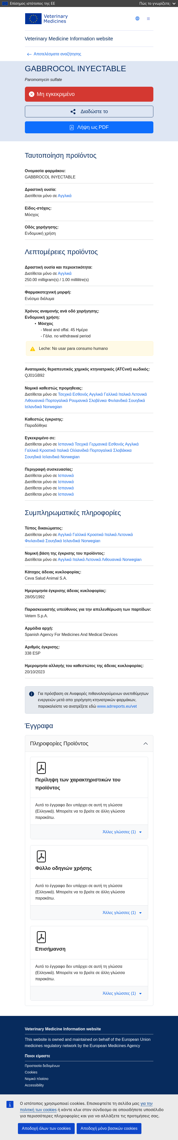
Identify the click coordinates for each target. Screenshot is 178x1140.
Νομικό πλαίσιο (37, 1079)
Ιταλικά (124, 394)
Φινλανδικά (117, 400)
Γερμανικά (98, 444)
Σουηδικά (136, 400)
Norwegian (52, 407)
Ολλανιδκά (79, 450)
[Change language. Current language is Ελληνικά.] (137, 18)
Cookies (31, 1072)
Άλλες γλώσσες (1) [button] (122, 832)
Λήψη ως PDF (89, 127)
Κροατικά (48, 450)
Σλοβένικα (98, 400)
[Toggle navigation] (148, 18)
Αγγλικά (64, 196)
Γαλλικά (111, 394)
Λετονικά (139, 394)
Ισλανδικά (33, 407)
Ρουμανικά (78, 400)
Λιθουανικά (35, 400)
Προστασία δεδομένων (42, 1066)
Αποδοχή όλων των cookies (46, 1128)
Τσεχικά (64, 394)
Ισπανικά (66, 444)
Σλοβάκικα (122, 450)
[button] (89, 111)
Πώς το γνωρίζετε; (157, 3)
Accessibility (34, 1085)
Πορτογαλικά (57, 400)
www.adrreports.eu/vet (117, 706)
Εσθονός (80, 394)
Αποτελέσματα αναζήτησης (54, 54)
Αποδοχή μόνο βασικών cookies (109, 1128)
